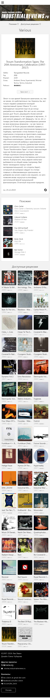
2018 (15, 75)
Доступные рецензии (31, 24)
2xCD (15, 78)
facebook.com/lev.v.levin (12, 680)
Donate (8, 690)
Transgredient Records (21, 73)
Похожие (14, 24)
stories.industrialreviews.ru (13, 668)
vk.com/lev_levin (9, 683)
